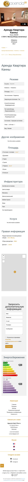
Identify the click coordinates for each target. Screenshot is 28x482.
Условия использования (17, 480)
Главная (3, 47)
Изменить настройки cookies (18, 472)
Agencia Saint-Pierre (14, 423)
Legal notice (22, 470)
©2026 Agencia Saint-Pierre (10, 470)
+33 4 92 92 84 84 (14, 432)
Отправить (9, 346)
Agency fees (6, 472)
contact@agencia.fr (14, 433)
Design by (14, 475)
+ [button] (3, 256)
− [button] (3, 258)
